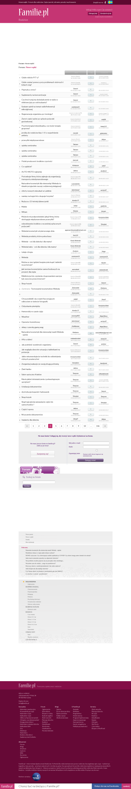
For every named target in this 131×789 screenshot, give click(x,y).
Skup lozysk (26, 397)
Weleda (25, 257)
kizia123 (103, 339)
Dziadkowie (46, 724)
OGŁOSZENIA (31, 581)
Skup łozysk (27, 283)
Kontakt (76, 709)
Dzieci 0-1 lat (32, 617)
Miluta (104, 419)
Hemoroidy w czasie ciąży (32, 311)
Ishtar (76, 206)
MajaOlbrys (104, 316)
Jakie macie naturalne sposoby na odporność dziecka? (42, 558)
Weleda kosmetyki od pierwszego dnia (38, 231)
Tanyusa (75, 373)
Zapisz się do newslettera (104, 17)
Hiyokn (103, 263)
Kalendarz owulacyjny (28, 709)
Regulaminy (77, 713)
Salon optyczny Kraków (32, 374)
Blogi (22, 746)
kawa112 (104, 126)
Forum (21, 63)
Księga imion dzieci (26, 722)
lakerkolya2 (76, 190)
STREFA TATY (30, 632)
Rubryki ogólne (47, 716)
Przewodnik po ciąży (27, 711)
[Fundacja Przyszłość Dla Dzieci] (36, 777)
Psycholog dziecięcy (34, 599)
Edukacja (23, 731)
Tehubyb (104, 224)
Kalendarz (23, 733)
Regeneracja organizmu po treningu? (37, 114)
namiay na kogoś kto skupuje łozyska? (38, 196)
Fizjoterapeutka (32, 592)
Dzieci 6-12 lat (32, 624)
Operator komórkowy (31, 322)
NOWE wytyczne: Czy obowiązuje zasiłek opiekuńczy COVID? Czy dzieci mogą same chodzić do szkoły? (58, 555)
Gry (21, 728)
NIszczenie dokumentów (32, 414)
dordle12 (104, 171)
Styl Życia (95, 724)
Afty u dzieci (27, 339)
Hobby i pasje (61, 716)
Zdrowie (95, 722)
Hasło (71, 447)
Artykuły (23, 749)
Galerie (23, 751)
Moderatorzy (77, 716)
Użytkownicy (46, 728)
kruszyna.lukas (104, 217)
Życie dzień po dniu (63, 711)
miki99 (103, 119)
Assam (103, 211)
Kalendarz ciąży (25, 713)
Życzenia (23, 755)
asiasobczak (103, 270)
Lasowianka (76, 184)
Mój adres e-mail (74, 443)
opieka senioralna (29, 145)
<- (27, 426)
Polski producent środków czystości (37, 161)
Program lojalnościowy (81, 718)
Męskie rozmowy (33, 637)
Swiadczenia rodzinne (34, 602)
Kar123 (75, 235)
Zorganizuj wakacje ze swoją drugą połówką (40, 364)
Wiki (21, 753)
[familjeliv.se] (110, 2)
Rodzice (45, 722)
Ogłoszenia (31, 584)
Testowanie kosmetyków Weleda (45, 289)
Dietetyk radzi (32, 609)
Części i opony (28, 409)
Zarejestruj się (105, 13)
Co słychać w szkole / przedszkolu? (36, 574)
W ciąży (94, 713)
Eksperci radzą (47, 713)
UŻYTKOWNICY (31, 639)
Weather (25, 317)
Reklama (104, 288)
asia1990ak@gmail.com (104, 333)
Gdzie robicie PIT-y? (30, 77)
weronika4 (75, 269)
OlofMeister (75, 326)
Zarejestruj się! (42, 454)
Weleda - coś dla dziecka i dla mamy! (37, 241)
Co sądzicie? (27, 166)
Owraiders (75, 363)
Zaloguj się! (93, 13)
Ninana (75, 211)
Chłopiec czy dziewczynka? (29, 720)
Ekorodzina (46, 711)
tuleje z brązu (27, 252)
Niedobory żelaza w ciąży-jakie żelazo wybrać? (40, 553)
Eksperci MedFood (98, 728)
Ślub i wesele (46, 718)
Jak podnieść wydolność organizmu (36, 344)
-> (105, 426)
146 (98, 426)
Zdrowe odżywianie (34, 604)
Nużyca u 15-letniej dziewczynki (35, 201)
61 (91, 333)
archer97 (104, 190)
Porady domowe (47, 731)
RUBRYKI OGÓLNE (32, 607)
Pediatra (30, 597)
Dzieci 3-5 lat (32, 622)
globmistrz (103, 133)
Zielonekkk (75, 288)
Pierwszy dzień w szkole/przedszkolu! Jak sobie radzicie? (43, 566)
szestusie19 (76, 256)
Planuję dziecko (47, 720)
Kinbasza (75, 165)
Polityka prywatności (80, 726)
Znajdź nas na (100, 2)
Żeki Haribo (26, 369)
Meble (24, 206)
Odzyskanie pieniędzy (31, 306)
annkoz (103, 344)
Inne (29, 627)
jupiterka (104, 206)
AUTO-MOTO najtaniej (32, 172)
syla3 (103, 166)
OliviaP (75, 419)
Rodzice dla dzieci (26, 735)
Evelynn (75, 251)
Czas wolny (96, 726)
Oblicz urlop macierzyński (29, 718)
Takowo (75, 144)
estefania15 (76, 107)
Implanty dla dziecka (30, 420)
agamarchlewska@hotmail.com (75, 230)
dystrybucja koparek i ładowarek (35, 392)
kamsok (75, 160)
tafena (75, 171)
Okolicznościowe (62, 718)
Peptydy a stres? (29, 89)
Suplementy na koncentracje (34, 95)
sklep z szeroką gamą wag (32, 327)
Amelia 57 (75, 200)
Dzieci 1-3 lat (32, 619)
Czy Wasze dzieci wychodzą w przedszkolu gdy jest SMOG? (44, 571)
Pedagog (30, 594)
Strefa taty (46, 726)
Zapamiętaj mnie (74, 453)
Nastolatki (31, 629)
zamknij (126, 786)
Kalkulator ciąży (25, 716)
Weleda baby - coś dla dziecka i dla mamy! (39, 247)
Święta (94, 720)
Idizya (104, 139)
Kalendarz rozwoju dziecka (29, 724)
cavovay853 (76, 316)
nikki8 (75, 299)
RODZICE (29, 612)
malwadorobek (76, 338)
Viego (104, 251)
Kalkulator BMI (25, 726)
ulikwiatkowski (103, 374)
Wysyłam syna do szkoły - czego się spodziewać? (41, 563)
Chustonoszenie (32, 589)
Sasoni (75, 88)
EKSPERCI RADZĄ (32, 587)
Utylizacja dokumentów (32, 386)
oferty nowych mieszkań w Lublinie (36, 191)
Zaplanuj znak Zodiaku (28, 737)
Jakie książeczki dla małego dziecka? (37, 568)
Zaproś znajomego (79, 720)
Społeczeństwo (61, 713)
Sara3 (104, 299)
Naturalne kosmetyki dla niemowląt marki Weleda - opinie (43, 550)
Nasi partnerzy (78, 722)
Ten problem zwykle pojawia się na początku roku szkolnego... (45, 561)
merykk (75, 133)
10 (85, 426)
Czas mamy (31, 614)
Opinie (58, 709)
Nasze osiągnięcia (79, 724)
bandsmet (103, 363)
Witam (24, 212)
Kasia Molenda (76, 240)
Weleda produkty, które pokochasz (36, 236)
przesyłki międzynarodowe (33, 140)
